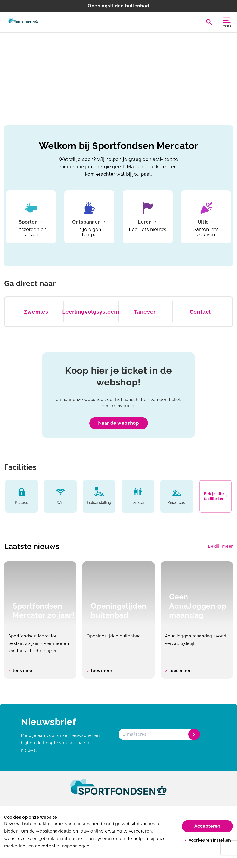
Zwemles (36, 312)
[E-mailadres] (158, 734)
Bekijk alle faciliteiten (215, 496)
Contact (200, 312)
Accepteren (207, 826)
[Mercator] (23, 22)
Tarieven (145, 312)
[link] (118, 791)
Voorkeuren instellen (207, 840)
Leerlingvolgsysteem (90, 312)
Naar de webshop (118, 423)
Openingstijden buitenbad (118, 6)
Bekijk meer (220, 546)
